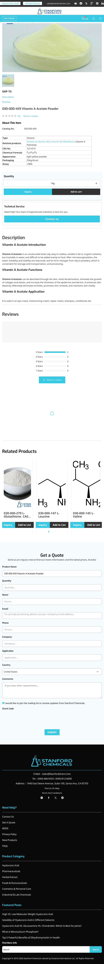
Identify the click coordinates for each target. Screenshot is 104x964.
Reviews (6, 101)
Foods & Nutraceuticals (14, 882)
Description (8, 96)
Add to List (24, 525)
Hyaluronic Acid (10, 3)
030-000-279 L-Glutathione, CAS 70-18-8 (16, 516)
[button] (48, 531)
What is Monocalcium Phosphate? (20, 931)
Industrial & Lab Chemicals (16, 894)
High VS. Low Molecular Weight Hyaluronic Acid (27, 914)
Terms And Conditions (52, 793)
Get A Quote (9, 18)
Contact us (52, 219)
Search (96, 949)
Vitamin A (32, 141)
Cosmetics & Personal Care (16, 888)
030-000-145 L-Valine (83, 514)
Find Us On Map (52, 788)
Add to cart (76, 191)
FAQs (5, 845)
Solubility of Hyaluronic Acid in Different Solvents (28, 920)
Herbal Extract (32, 3)
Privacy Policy (9, 834)
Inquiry (28, 191)
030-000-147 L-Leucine (48, 514)
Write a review (30, 116)
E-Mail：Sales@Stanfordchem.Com (52, 773)
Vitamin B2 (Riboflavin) (62, 141)
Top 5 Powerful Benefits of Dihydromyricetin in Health (31, 937)
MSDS (5, 828)
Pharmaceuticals (11, 871)
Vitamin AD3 (44, 141)
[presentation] (22, 717)
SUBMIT (52, 732)
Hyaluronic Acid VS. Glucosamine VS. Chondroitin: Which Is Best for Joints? (41, 925)
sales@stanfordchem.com (58, 3)
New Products (9, 840)
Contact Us (8, 816)
